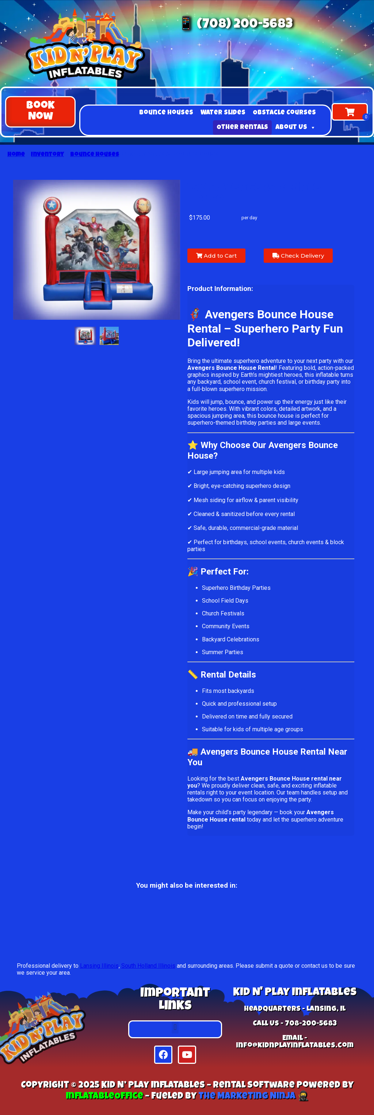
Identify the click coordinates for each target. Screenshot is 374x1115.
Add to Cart (216, 255)
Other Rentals (242, 127)
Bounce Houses (166, 113)
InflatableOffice (104, 1096)
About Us (295, 127)
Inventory (47, 155)
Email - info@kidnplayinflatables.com (295, 1042)
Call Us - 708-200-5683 (295, 1024)
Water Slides (223, 113)
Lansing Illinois (99, 965)
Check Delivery (298, 255)
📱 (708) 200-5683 (234, 24)
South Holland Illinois (148, 965)
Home (16, 155)
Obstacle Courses (284, 113)
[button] (40, 112)
